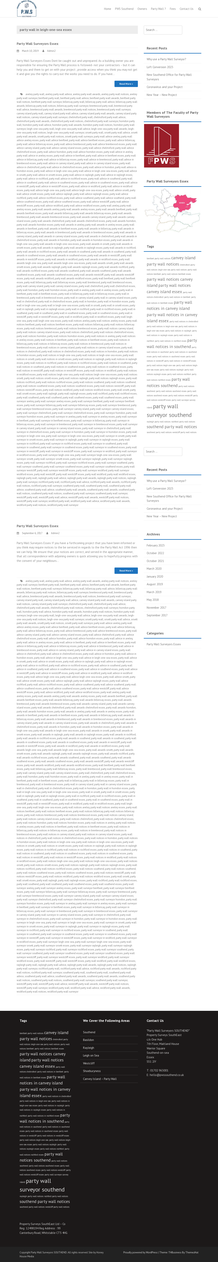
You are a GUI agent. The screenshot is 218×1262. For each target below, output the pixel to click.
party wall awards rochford (113, 267)
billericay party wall (73, 102)
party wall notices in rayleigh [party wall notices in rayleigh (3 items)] (178, 330)
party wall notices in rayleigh (88, 359)
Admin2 (51, 51)
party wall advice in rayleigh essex (113, 175)
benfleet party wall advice (74, 98)
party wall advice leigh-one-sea (41, 190)
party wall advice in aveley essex (35, 155)
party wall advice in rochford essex (68, 178)
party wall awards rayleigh (45, 267)
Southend (89, 1032)
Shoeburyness (92, 1071)
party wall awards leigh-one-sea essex (63, 263)
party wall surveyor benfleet (87, 401)
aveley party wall (35, 94)
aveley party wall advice (58, 94)
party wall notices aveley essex (108, 320)
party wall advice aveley (107, 136)
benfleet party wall (48, 98)
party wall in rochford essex (105, 309)
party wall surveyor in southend (98, 443)
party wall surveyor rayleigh (85, 459)
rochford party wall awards (105, 482)
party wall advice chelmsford (98, 148)
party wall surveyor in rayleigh (60, 439)
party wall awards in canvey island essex (55, 236)
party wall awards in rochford (120, 247)
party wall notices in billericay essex (47, 343)
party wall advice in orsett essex (44, 175)
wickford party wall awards (115, 501)
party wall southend (28, 397)
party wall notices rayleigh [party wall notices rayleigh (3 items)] (172, 369)
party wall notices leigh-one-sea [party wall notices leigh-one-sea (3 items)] (161, 365)
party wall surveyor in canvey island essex (58, 428)
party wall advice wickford (48, 205)
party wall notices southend (88, 382)
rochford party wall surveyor (46, 485)
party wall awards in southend (73, 251)
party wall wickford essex (121, 474)
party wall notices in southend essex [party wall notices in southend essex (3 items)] (168, 356)
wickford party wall (59, 501)
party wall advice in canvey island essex (96, 163)
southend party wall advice (39, 489)
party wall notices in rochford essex (77, 363)
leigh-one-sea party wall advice (72, 129)
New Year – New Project (162, 95)
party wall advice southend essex (61, 201)
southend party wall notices (46, 493)
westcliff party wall (27, 497)
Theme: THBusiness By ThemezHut (178, 1252)
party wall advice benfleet (54, 140)
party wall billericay (35, 282)
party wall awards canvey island (87, 217)
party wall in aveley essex (104, 290)
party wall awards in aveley (69, 224)
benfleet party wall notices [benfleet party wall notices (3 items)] (158, 258)
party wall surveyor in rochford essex (60, 443)
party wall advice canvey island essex (61, 148)
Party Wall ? (158, 9)
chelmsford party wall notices (66, 121)
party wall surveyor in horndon (66, 432)
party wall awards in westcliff (104, 255)
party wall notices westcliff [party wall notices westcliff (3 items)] (180, 395)
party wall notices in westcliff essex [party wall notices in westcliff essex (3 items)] (180, 360)
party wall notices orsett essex (41, 378)
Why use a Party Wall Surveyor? (166, 59)
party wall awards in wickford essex (98, 259)
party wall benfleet (103, 278)
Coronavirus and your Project (165, 87)
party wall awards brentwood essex (49, 217)
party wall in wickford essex (98, 317)
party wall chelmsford (91, 286)
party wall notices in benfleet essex (87, 340)
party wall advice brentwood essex (105, 144)
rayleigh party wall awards (81, 478)
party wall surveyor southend (111, 462)
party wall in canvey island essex (112, 297)
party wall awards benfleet (110, 209)
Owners (142, 9)
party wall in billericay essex (98, 293)
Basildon (88, 1040)
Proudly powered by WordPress (140, 1252)
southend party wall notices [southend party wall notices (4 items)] (172, 426)
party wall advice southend (78, 198)
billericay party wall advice (100, 102)
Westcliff (89, 1063)
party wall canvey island (30, 286)
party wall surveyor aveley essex (53, 401)
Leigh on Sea (91, 1055)
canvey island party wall (30, 113)
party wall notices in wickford (100, 370)
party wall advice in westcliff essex (49, 186)
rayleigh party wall (27, 478)
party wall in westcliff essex (42, 317)
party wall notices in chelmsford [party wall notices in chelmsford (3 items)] (183, 321)
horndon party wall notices (98, 125)
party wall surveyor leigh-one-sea (55, 455)
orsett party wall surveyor (79, 136)
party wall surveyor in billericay (88, 420)
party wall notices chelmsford (76, 332)
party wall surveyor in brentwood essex (93, 424)
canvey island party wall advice (61, 113)
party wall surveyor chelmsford (34, 413)
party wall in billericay (70, 293)
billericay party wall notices (41, 105)
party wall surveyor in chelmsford (100, 428)
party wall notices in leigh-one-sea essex (99, 355)
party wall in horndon (85, 301)
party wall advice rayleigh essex (91, 194)
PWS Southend (124, 9)
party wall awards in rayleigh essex (83, 247)
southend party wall (74, 485)
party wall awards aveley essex (77, 209)
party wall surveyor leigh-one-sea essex (97, 455)
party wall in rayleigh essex (50, 309)
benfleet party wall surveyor (46, 102)
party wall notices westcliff (109, 386)
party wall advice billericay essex (35, 144)
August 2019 (155, 584)
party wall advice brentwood (69, 144)
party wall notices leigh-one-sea (55, 374)
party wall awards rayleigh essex (79, 267)
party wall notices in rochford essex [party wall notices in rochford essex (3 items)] (170, 341)
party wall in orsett (89, 305)
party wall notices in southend (114, 363)
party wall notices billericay (88, 324)
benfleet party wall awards (104, 98)
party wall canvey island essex (61, 286)
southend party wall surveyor (79, 493)
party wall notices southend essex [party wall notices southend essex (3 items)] (171, 391)
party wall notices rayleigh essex (107, 378)
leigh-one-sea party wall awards (109, 129)
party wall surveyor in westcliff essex (60, 451)
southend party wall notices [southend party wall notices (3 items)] (159, 432)
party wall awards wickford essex (73, 278)
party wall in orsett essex (115, 305)
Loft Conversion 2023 (160, 67)
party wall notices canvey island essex (38, 332)
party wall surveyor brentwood (113, 405)
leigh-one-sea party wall (40, 129)
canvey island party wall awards (96, 113)
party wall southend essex (77, 397)
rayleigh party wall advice (52, 478)
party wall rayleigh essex (72, 393)
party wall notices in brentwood (85, 343)
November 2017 (156, 607)
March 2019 (154, 592)
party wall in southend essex (69, 313)
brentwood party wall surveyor (114, 109)
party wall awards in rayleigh (47, 247)
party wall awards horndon (121, 221)
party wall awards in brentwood (52, 232)
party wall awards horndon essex (35, 224)
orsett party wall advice (117, 132)
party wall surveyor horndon (109, 413)
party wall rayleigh (47, 393)
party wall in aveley (78, 290)
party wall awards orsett (99, 263)
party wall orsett (120, 390)
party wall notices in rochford (40, 363)
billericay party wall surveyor (72, 105)
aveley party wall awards (86, 94)
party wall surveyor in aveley (59, 416)
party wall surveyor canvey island (70, 409)
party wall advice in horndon (98, 167)
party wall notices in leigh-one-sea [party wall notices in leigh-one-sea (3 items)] (162, 326)
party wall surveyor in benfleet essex (49, 420)
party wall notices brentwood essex (77, 328)
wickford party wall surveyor (62, 505)
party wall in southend (40, 313)
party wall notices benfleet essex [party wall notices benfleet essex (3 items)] (176, 274)
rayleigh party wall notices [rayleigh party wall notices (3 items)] (158, 421)
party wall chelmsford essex (119, 286)
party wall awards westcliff (89, 274)
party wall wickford (95, 474)
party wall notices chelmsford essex (114, 332)
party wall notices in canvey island (56, 347)
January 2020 (155, 576)
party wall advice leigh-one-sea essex (81, 190)
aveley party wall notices (115, 94)
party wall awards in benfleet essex (57, 228)
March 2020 (154, 568)
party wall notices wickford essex (91, 390)
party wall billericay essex (61, 282)
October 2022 (155, 553)
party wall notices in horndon (101, 351)
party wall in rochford (77, 309)
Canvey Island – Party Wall (100, 1079)
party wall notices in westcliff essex (63, 370)
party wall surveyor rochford (39, 462)
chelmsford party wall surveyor (101, 121)
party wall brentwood (88, 282)
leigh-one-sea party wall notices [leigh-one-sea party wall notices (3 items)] (172, 269)
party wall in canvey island (78, 297)
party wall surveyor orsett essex (51, 459)
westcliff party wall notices (114, 497)
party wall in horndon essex (113, 301)
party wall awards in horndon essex (90, 240)
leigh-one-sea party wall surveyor (65, 132)
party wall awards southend (63, 270)
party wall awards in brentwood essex (92, 232)
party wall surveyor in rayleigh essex (98, 439)
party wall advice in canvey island (55, 163)
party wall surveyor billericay (40, 405)
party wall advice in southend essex (58, 182)
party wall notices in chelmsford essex (62, 351)
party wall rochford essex (123, 393)
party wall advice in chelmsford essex (61, 167)
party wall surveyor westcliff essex (56, 470)
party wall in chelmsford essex (55, 301)
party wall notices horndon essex (65, 336)
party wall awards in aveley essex (103, 224)
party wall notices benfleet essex (54, 324)
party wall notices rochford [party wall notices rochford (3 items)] (179, 374)
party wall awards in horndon (53, 240)
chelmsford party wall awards (33, 121)
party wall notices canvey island (115, 328)
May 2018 (153, 600)
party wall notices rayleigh (73, 378)
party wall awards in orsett (94, 244)
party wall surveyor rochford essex (75, 462)
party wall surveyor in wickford (98, 451)
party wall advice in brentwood (95, 159)
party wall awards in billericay (94, 228)
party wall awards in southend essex (66, 255)
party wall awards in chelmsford (96, 236)
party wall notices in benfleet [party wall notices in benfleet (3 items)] (177, 297)
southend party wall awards (70, 489)
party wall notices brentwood (40, 328)
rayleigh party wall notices (111, 478)
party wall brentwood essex (116, 282)
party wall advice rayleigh (58, 194)
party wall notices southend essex (35, 386)
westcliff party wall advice (53, 497)
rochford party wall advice (74, 482)
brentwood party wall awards (46, 109)
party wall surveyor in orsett (109, 436)
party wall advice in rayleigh (78, 175)
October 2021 (155, 561)
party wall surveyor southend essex (63, 466)
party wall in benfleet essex (42, 293)
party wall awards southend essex (54, 274)
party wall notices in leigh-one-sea (56, 355)
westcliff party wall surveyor (32, 501)
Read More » (126, 83)
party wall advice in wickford (84, 186)
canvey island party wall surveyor (49, 117)
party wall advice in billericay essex (57, 159)
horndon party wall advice (37, 125)
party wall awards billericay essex (92, 213)
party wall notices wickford (57, 390)
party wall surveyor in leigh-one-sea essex (69, 436)
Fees (173, 9)
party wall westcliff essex (70, 474)
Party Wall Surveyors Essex (37, 43)
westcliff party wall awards (83, 497)
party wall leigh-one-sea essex (44, 320)
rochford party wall (49, 482)
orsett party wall (94, 132)
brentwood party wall (101, 105)
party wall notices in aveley (100, 336)
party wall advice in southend (104, 178)
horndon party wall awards (67, 125)
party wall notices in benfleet (51, 340)
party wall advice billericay (120, 140)
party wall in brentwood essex (46, 297)
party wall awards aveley (45, 209)
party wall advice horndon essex (85, 152)
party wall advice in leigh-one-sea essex (95, 171)
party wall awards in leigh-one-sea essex (56, 244)
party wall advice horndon (51, 152)
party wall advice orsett (116, 190)
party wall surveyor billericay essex (76, 405)
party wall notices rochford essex (54, 382)
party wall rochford (97, 393)
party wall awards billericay (58, 213)
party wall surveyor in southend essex (61, 447)
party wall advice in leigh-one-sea (53, 171)
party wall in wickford (70, 317)
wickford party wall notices (31, 505)
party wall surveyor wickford (91, 470)
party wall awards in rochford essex (36, 251)
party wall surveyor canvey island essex (112, 409)
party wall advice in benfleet (69, 155)
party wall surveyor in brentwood (53, 424)
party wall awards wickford (39, 278)
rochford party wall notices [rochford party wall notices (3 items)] (183, 421)
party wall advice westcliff (95, 201)
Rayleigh (88, 1048)
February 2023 (156, 545)
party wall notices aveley (76, 320)
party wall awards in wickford (61, 259)
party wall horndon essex (53, 290)
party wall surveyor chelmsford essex (72, 413)
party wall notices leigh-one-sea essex (95, 374)
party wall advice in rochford (32, 178)
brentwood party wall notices (80, 109)
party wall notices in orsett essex (53, 359)
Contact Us (186, 9)
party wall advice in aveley (118, 152)
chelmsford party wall (81, 117)
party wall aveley (110, 205)
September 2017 (157, 615)
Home (107, 9)
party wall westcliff (44, 474)
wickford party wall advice (85, 501)
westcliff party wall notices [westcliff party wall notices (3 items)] (184, 432)
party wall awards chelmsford (47, 221)
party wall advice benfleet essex (87, 140)
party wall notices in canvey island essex (98, 347)
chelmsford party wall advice (109, 117)
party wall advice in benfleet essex (105, 155)
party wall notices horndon (31, 336)
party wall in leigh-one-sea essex (59, 305)
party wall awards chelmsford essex (85, 221)
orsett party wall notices (50, 136)
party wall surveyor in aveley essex (95, 416)
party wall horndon (27, 290)
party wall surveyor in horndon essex (104, 432)
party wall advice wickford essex (82, 205)
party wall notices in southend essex (65, 367)
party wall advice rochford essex (45, 198)
